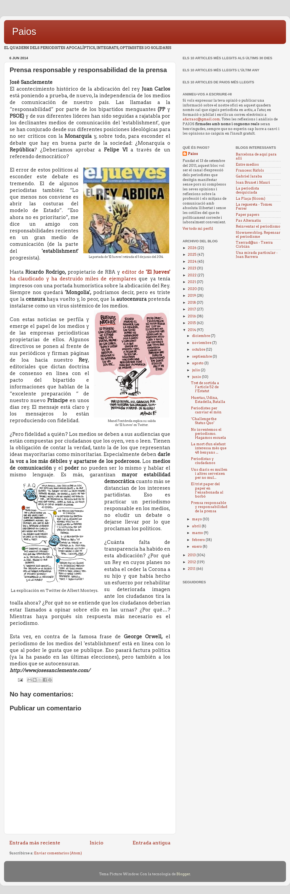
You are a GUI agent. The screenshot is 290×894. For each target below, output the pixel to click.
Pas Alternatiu (248, 220)
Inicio (96, 842)
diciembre (201, 336)
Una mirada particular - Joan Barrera (257, 255)
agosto (198, 363)
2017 (192, 309)
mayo (197, 519)
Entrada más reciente (34, 842)
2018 (192, 303)
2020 (193, 289)
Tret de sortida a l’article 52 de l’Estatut (205, 387)
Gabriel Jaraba (249, 176)
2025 (192, 255)
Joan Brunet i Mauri (253, 182)
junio (197, 377)
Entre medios (247, 164)
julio (196, 370)
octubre (199, 349)
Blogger (183, 874)
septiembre (202, 356)
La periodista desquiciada (247, 190)
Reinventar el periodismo (258, 226)
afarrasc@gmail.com (201, 119)
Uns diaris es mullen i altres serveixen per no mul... (209, 474)
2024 (192, 261)
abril (197, 526)
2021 (192, 282)
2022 (192, 275)
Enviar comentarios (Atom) (58, 853)
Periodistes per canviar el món (206, 410)
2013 (192, 555)
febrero (199, 540)
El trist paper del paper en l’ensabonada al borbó (207, 490)
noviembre (202, 343)
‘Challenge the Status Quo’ (203, 421)
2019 (192, 296)
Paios (24, 31)
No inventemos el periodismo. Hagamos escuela (208, 434)
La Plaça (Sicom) (250, 198)
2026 (192, 248)
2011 (192, 569)
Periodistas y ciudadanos (203, 461)
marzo (198, 533)
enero (197, 546)
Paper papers (247, 215)
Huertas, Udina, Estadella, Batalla (208, 400)
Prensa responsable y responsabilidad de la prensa (209, 507)
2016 (192, 316)
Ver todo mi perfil (198, 229)
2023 (192, 268)
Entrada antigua (152, 842)
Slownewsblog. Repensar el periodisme (258, 235)
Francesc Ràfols (250, 170)
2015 (192, 323)
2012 (192, 562)
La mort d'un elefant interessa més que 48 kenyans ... (208, 448)
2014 (192, 330)
